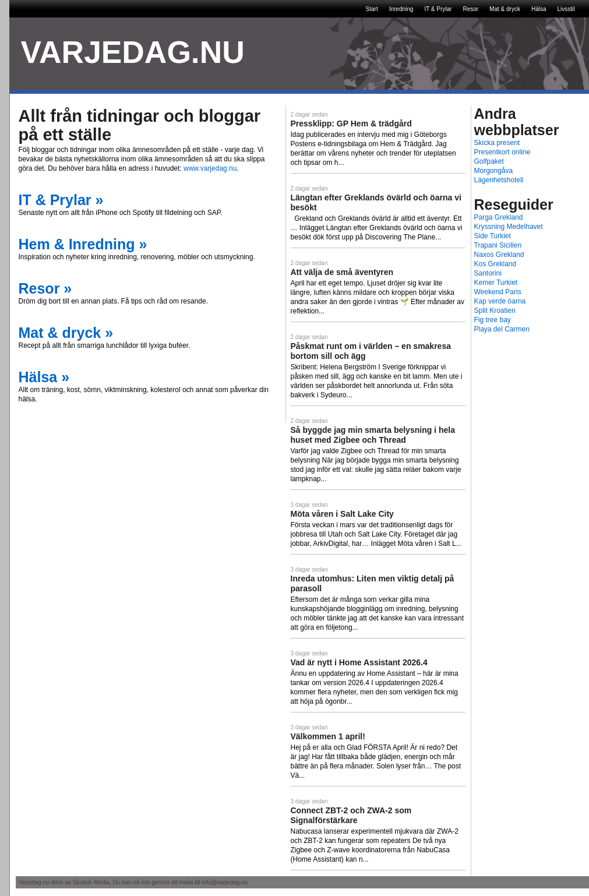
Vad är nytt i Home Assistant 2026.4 (359, 662)
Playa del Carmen (502, 329)
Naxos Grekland (499, 255)
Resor (470, 9)
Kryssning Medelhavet (508, 227)
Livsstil (565, 9)
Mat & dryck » (66, 332)
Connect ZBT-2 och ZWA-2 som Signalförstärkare (351, 815)
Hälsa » (44, 377)
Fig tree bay (492, 320)
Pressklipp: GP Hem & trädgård (351, 123)
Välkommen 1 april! (328, 736)
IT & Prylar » (61, 200)
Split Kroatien (495, 310)
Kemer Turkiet (496, 282)
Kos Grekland (495, 264)
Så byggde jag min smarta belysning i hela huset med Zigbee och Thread (373, 435)
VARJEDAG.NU (133, 52)
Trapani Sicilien (498, 245)
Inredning (401, 9)
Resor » (45, 288)
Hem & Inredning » (83, 244)
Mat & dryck (504, 9)
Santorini (488, 273)
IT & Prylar (438, 9)
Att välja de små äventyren (342, 272)
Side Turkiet (492, 236)
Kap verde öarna (500, 301)
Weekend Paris (497, 292)
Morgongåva (493, 171)
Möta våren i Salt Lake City (342, 513)
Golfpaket (489, 161)
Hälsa (538, 9)
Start (372, 9)
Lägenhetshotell (499, 180)
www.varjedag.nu (210, 168)
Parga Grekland (498, 217)
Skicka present (497, 143)
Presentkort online (502, 152)
